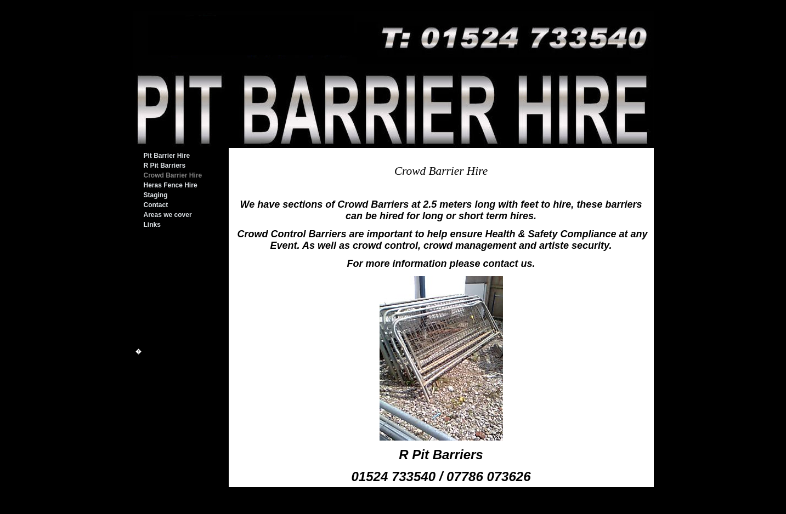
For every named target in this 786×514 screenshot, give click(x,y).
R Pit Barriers (165, 165)
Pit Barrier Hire (167, 155)
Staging (156, 195)
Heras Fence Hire (170, 185)
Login (522, 510)
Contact (156, 205)
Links (152, 225)
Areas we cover (168, 215)
